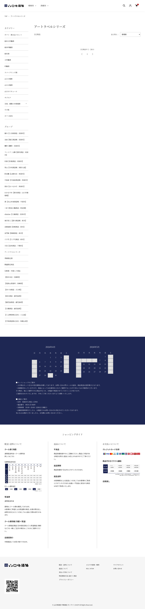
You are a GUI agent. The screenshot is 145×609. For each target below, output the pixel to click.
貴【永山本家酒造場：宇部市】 (16, 202)
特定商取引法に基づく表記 (68, 576)
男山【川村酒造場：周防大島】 (16, 167)
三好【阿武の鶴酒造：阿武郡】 (16, 208)
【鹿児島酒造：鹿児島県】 (14, 302)
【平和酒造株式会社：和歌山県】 (16, 321)
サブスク (8, 97)
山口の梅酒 (8, 85)
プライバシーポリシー (66, 580)
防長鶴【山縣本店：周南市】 (15, 174)
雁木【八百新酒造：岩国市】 (15, 133)
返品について (63, 568)
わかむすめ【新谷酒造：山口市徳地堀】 (16, 194)
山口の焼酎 (8, 79)
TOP (6, 16)
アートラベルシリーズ (18, 16)
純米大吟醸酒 (9, 41)
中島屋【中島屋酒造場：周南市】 (16, 180)
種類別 (31, 5)
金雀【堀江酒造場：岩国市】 (15, 139)
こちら (12, 456)
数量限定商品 (9, 264)
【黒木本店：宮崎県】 (12, 277)
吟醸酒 (7, 66)
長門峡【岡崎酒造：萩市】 (14, 233)
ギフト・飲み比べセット (13, 35)
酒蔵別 (43, 5)
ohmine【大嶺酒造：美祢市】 (15, 214)
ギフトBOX (9, 116)
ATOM (92, 568)
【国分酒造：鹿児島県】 (13, 296)
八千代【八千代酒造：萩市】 (15, 239)
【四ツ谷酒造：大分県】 (13, 289)
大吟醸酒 (8, 60)
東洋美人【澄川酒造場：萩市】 (16, 220)
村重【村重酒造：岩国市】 (14, 161)
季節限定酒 (8, 258)
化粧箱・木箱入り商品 (12, 271)
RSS (87, 568)
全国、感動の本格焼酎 (12, 104)
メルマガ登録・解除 (92, 565)
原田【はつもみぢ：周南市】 (15, 186)
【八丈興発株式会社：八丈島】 (16, 315)
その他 (7, 110)
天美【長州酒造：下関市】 (14, 246)
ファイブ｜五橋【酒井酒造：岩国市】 (16, 153)
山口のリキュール (11, 91)
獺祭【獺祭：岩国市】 (12, 146)
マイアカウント (118, 565)
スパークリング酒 (11, 72)
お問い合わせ (117, 568)
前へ (82, 54)
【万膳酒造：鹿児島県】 (13, 308)
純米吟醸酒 (8, 47)
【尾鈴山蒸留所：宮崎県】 (14, 283)
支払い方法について (65, 572)
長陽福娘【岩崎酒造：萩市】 (15, 227)
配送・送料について (65, 565)
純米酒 (7, 54)
